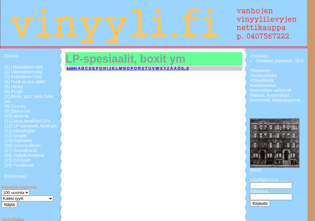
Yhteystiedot (262, 80)
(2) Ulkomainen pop (23, 71)
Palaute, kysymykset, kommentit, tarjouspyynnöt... (277, 98)
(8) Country (15, 106)
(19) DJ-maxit (17, 160)
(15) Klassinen (18, 140)
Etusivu (12, 55)
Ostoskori (259, 55)
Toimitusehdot (263, 75)
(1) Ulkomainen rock (24, 66)
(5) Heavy (14, 86)
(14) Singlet (16, 135)
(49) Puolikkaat (19, 165)
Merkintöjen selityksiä (270, 90)
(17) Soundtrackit (21, 150)
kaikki (72, 68)
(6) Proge (13, 91)
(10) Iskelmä (16, 116)
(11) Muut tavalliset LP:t (27, 120)
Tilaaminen (260, 70)
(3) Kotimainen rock (23, 76)
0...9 (185, 68)
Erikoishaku (16, 176)
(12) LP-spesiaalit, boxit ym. (31, 125)
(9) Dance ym (17, 111)
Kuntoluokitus (263, 85)
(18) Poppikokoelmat (24, 155)
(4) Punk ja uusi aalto (25, 81)
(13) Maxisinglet (20, 130)
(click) (255, 170)
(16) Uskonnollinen (23, 145)
